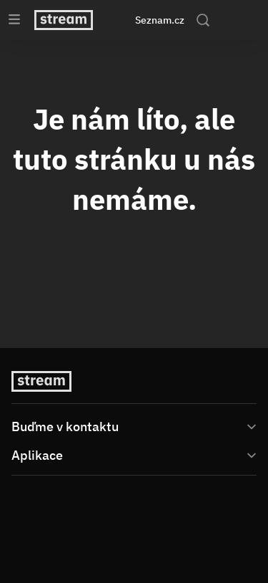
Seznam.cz (159, 20)
